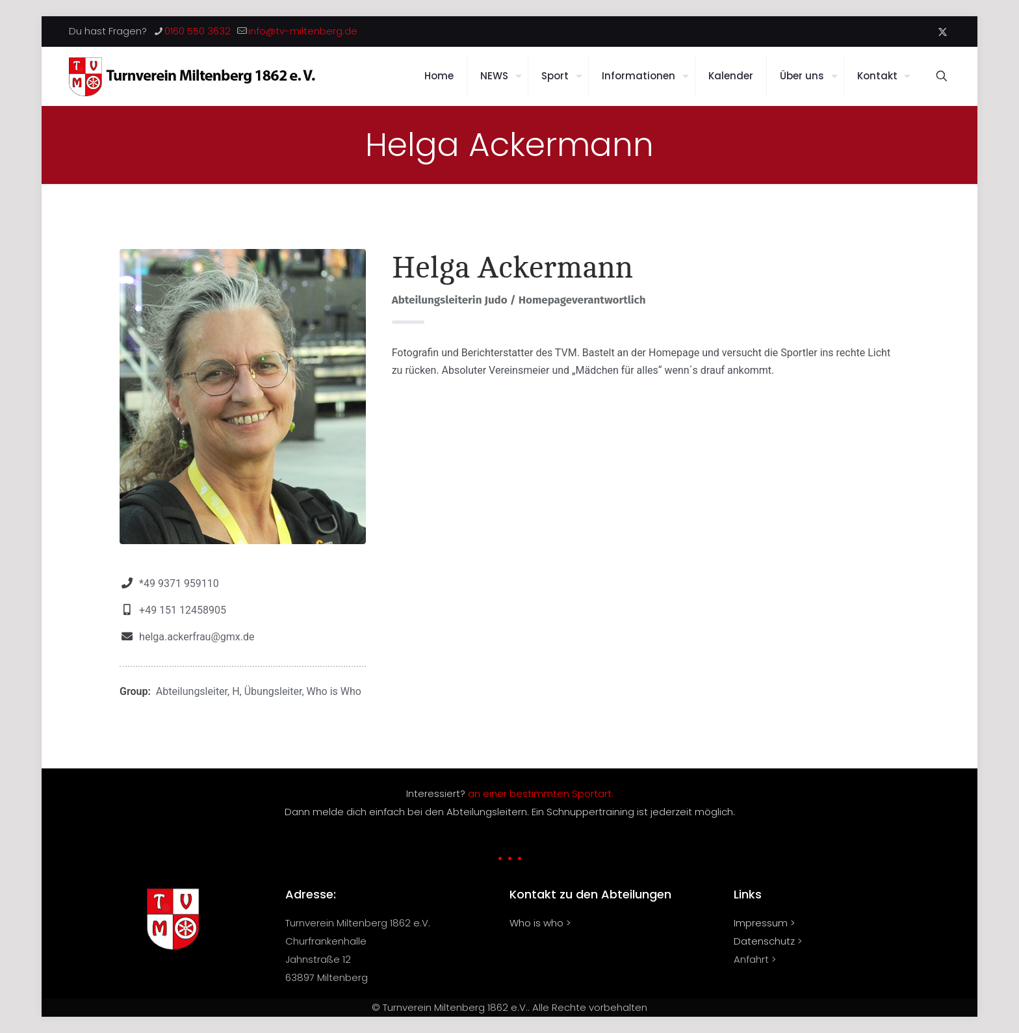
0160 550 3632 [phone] (197, 31)
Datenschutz (764, 941)
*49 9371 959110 (179, 583)
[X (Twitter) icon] (943, 31)
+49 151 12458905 (182, 610)
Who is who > (540, 923)
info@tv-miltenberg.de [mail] (302, 31)
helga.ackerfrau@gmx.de (196, 637)
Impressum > (764, 923)
